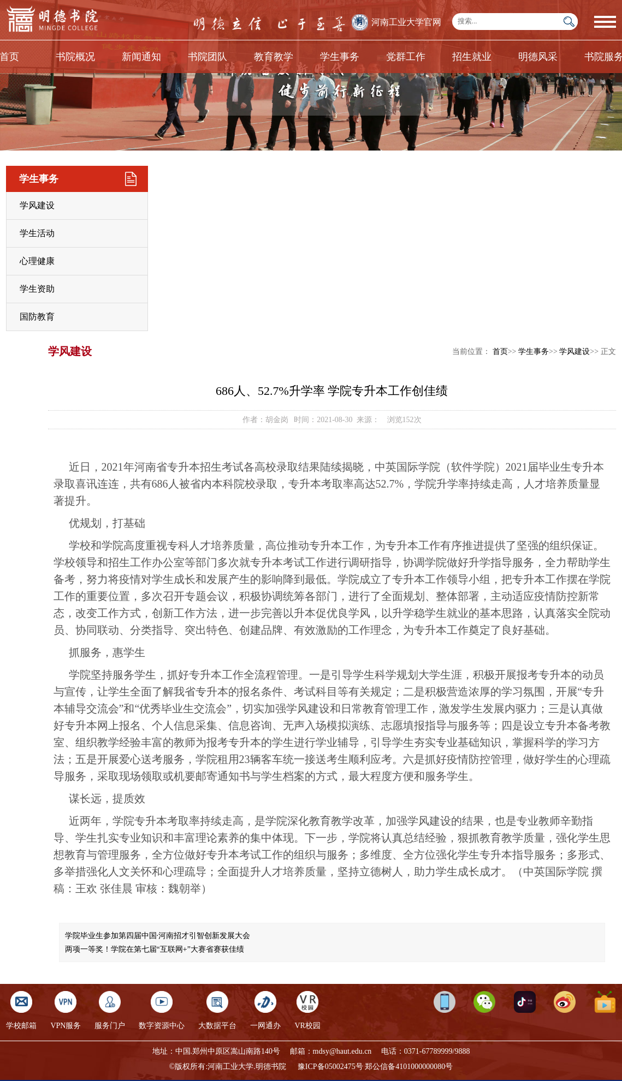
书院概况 (75, 56)
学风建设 (37, 205)
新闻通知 (141, 56)
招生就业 (471, 56)
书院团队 (207, 56)
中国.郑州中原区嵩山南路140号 (228, 1051)
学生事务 (339, 56)
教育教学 (273, 56)
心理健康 (37, 261)
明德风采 (538, 56)
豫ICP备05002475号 (330, 1066)
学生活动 (37, 233)
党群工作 (405, 56)
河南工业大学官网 (406, 22)
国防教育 (37, 316)
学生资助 (37, 288)
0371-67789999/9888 (437, 1051)
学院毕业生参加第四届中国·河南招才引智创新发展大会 (158, 936)
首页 (500, 351)
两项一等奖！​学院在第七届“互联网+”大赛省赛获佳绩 (154, 949)
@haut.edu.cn (350, 1051)
